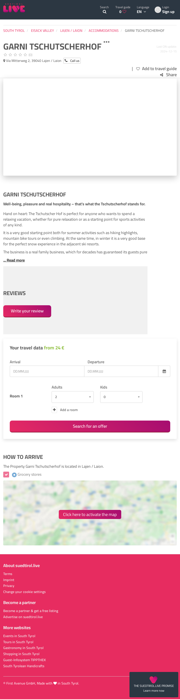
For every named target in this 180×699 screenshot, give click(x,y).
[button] (73, 397)
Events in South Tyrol (19, 635)
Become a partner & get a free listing (30, 610)
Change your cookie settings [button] (24, 591)
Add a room (65, 410)
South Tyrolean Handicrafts (23, 666)
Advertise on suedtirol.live (23, 616)
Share (168, 75)
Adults (57, 387)
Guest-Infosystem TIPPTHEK (24, 659)
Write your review (27, 311)
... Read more (14, 260)
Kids (103, 387)
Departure (96, 362)
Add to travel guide (156, 69)
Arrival (15, 362)
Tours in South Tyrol (18, 642)
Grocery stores (26, 474)
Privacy (8, 585)
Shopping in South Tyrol (21, 653)
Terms (7, 573)
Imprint (8, 579)
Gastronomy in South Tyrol (23, 647)
